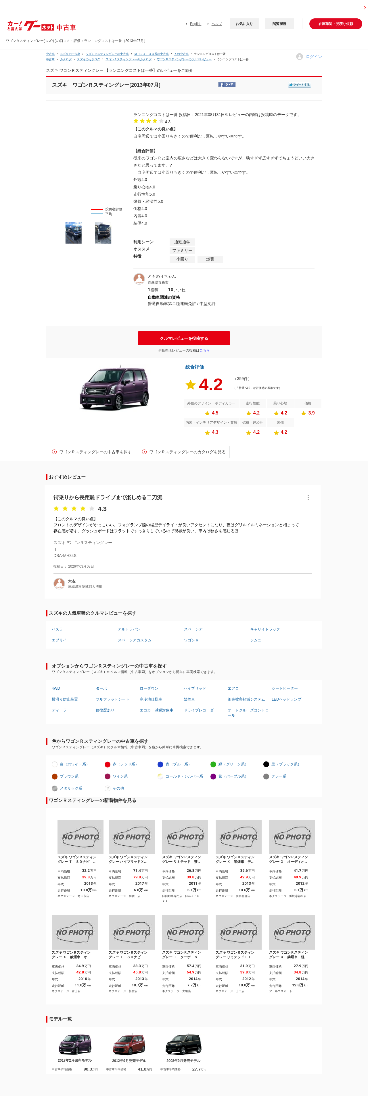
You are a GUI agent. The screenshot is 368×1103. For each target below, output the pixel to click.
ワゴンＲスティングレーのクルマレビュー (184, 59)
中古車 (50, 53)
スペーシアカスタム (135, 640)
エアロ (233, 688)
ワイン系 (120, 776)
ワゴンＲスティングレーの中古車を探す (95, 452)
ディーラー (61, 710)
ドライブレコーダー (200, 710)
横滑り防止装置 (65, 699)
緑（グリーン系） (233, 764)
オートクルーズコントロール (248, 713)
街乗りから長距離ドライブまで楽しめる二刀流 (107, 497)
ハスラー (59, 629)
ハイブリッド (195, 688)
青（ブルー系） (179, 764)
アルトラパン (129, 629)
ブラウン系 (69, 776)
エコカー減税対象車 (156, 710)
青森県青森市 (158, 282)
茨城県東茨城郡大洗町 (85, 587)
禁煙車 (189, 699)
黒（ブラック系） (286, 764)
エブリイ (59, 640)
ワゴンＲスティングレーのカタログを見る (187, 452)
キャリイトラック (265, 629)
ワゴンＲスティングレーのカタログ (129, 59)
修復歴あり (105, 710)
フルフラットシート (112, 699)
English (195, 24)
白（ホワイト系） (75, 764)
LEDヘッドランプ (286, 699)
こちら (205, 350)
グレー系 (278, 776)
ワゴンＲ (191, 640)
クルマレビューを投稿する (184, 338)
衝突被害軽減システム (246, 699)
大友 (72, 581)
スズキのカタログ (88, 59)
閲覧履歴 (279, 24)
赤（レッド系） (126, 764)
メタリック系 (71, 788)
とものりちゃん (162, 276)
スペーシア (193, 629)
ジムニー (257, 640)
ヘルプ (217, 24)
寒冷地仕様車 (151, 699)
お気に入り (244, 24)
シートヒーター (285, 688)
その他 (118, 788)
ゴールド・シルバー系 (184, 776)
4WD (56, 688)
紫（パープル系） (233, 776)
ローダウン (149, 688)
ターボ (101, 688)
